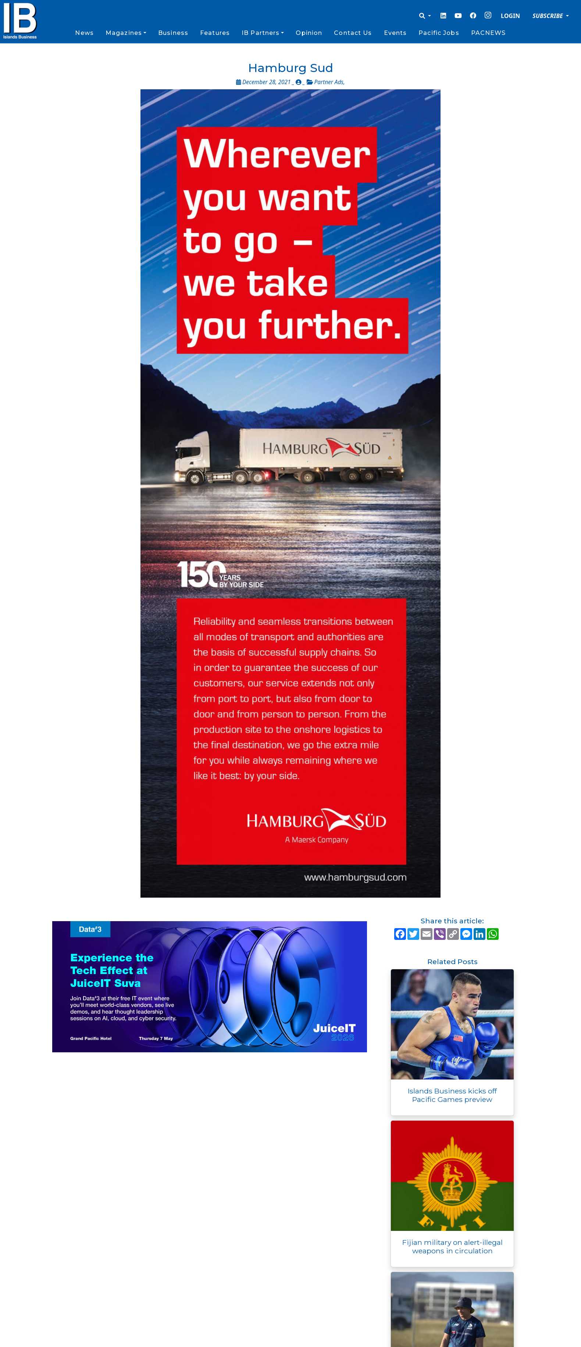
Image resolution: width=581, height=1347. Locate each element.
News (84, 32)
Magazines (124, 32)
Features (215, 32)
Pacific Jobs (438, 32)
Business (173, 32)
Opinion (309, 32)
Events (395, 32)
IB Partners (260, 32)
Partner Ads (328, 82)
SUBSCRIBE (548, 16)
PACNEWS (488, 32)
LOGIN (510, 16)
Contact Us (353, 32)
